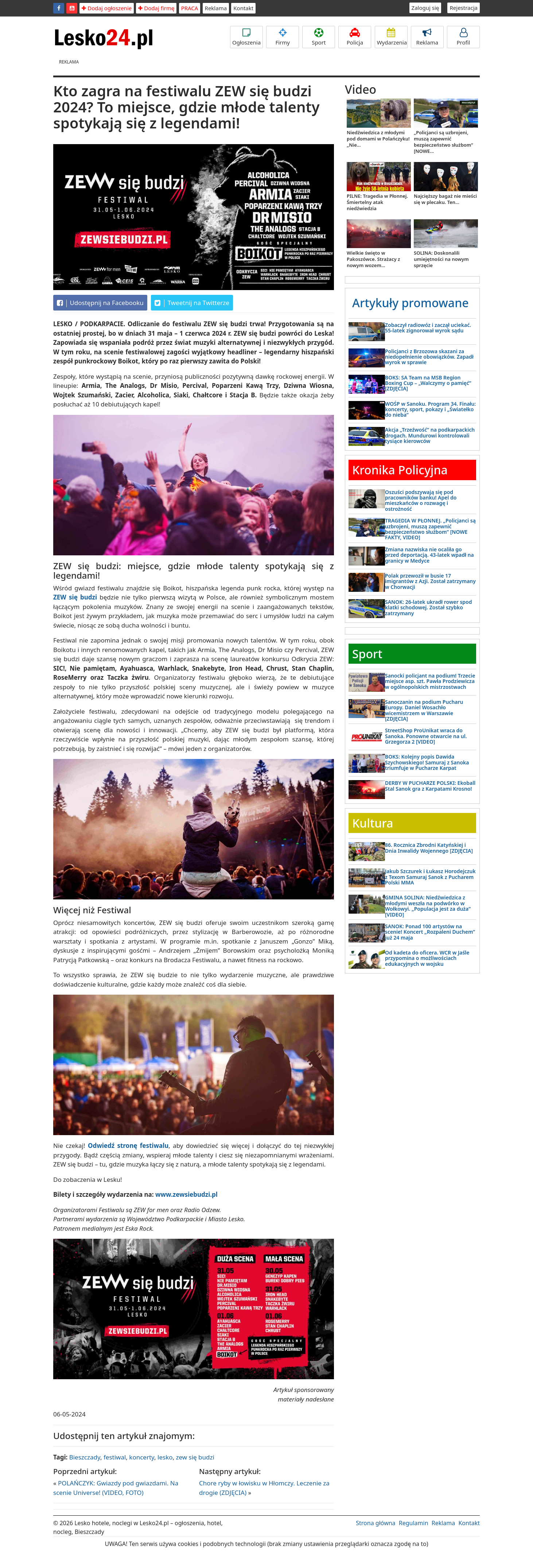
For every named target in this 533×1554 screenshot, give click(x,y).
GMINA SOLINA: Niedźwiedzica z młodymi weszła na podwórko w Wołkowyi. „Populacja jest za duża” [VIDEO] (428, 906)
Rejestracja (464, 7)
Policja (355, 37)
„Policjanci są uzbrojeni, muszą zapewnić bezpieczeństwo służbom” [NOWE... (443, 141)
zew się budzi (195, 1457)
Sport (318, 37)
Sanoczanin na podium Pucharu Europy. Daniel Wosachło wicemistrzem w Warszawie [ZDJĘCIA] (424, 710)
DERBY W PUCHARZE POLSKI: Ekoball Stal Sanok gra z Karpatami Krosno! (430, 785)
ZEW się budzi (75, 597)
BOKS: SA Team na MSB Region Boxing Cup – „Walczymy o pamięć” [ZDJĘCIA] (428, 383)
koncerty (141, 1457)
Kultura (372, 823)
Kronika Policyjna (400, 470)
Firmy (282, 37)
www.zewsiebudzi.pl (186, 1194)
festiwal (115, 1457)
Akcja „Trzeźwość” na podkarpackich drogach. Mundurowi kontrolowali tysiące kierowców (430, 435)
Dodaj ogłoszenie (107, 8)
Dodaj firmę (156, 8)
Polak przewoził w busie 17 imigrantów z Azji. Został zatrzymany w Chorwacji (430, 581)
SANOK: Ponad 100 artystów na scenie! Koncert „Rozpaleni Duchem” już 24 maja (430, 932)
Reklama (216, 8)
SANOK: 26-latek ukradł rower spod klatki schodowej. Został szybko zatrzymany (428, 607)
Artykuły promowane (410, 303)
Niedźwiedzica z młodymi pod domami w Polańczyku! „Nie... (378, 138)
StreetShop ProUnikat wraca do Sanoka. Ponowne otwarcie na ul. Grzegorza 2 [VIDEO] (426, 736)
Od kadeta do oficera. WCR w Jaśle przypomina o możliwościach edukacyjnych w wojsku (427, 958)
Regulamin (413, 1523)
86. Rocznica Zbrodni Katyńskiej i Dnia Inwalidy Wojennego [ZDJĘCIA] (429, 847)
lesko (164, 1457)
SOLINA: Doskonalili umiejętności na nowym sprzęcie (441, 259)
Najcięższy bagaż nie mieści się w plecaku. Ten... (445, 199)
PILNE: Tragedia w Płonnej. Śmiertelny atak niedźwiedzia (377, 202)
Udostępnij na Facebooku (100, 302)
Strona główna (375, 1523)
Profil (463, 37)
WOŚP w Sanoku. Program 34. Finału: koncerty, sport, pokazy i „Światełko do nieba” (430, 409)
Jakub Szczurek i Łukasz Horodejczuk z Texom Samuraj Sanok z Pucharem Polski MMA (430, 877)
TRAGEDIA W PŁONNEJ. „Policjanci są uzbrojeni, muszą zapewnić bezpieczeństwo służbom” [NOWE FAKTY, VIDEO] (430, 529)
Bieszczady (84, 1457)
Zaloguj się (425, 7)
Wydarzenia (392, 37)
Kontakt (243, 8)
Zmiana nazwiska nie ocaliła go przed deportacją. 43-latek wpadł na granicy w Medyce (429, 555)
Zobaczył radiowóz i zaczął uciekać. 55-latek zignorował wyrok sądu (428, 327)
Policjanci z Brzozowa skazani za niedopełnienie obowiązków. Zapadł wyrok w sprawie (429, 357)
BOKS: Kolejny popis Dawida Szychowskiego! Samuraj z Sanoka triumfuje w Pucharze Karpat (427, 762)
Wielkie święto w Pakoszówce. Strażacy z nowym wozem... (373, 259)
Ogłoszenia (246, 37)
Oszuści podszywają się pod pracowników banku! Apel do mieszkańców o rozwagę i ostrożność (420, 500)
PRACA (189, 8)
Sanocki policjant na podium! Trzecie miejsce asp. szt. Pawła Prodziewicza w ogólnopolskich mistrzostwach (430, 681)
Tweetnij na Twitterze (192, 302)
